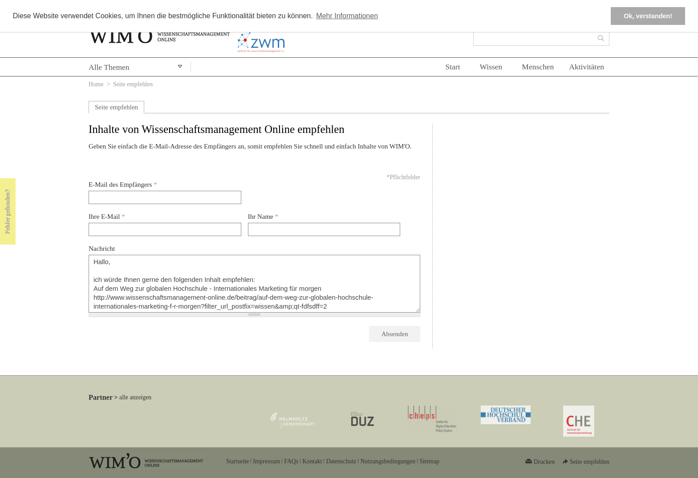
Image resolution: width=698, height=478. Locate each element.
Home (96, 84)
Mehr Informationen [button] (347, 16)
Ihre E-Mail (107, 216)
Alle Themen (109, 67)
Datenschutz (341, 461)
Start (452, 66)
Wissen (491, 66)
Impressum (266, 461)
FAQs (291, 461)
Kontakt (312, 461)
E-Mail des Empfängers (123, 184)
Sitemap (429, 461)
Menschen (538, 66)
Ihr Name (263, 216)
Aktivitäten (586, 66)
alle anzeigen (135, 397)
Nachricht (102, 248)
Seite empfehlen (116, 107)
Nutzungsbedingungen (387, 461)
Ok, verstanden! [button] (648, 16)
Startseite (237, 461)
